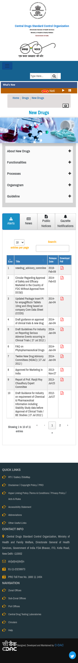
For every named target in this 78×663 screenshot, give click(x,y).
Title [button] (18, 261)
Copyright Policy (29, 485)
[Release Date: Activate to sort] (52, 260)
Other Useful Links (17, 523)
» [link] (52, 433)
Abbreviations (15, 515)
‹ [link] (44, 425)
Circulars (12, 622)
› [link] (67, 425)
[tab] (11, 221)
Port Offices (14, 606)
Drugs (25, 98)
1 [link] (52, 425)
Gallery (17, 477)
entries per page (20, 247)
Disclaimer (13, 485)
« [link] (37, 425)
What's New (9, 84)
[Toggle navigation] (7, 65)
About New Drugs (39, 151)
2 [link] (60, 425)
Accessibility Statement (19, 507)
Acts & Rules (14, 499)
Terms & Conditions (39, 493)
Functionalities (39, 162)
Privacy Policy (58, 493)
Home (16, 98)
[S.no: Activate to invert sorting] (10, 260)
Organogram (39, 185)
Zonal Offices (14, 590)
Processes (39, 173)
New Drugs (38, 98)
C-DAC (59, 645)
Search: (52, 242)
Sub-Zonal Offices (17, 598)
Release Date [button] (53, 260)
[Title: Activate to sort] (30, 260)
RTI (10, 477)
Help (10, 630)
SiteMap (26, 477)
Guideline (39, 196)
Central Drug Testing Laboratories (24, 614)
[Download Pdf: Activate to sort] (64, 260)
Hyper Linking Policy (18, 493)
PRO (41, 485)
